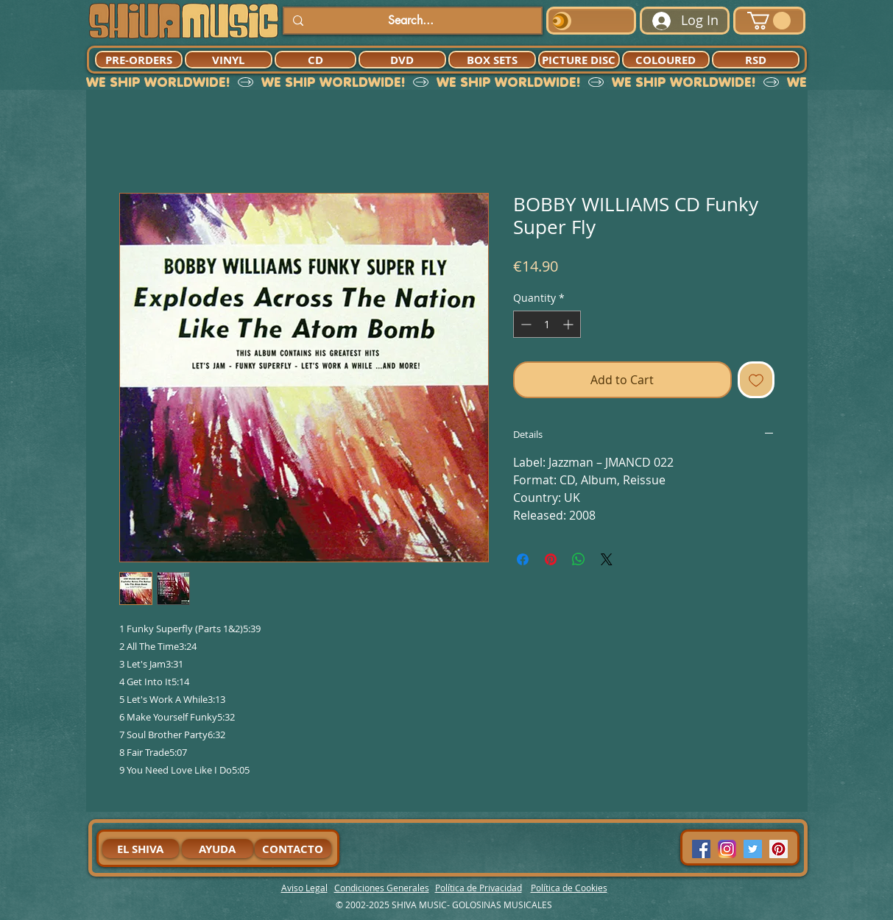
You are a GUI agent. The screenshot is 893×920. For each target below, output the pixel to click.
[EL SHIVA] (140, 848)
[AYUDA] (217, 848)
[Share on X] (606, 559)
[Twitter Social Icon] (753, 849)
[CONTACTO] (293, 848)
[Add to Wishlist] (756, 379)
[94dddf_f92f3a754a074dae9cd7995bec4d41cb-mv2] (727, 849)
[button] (769, 20)
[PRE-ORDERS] (139, 59)
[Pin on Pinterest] (551, 559)
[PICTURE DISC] (579, 59)
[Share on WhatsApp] (578, 559)
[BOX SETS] (492, 59)
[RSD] (756, 59)
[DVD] (402, 59)
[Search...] (411, 21)
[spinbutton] (547, 324)
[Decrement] (524, 324)
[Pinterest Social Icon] (778, 849)
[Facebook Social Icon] (701, 849)
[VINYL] (228, 59)
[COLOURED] (666, 59)
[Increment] (569, 324)
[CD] (315, 59)
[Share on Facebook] (523, 559)
